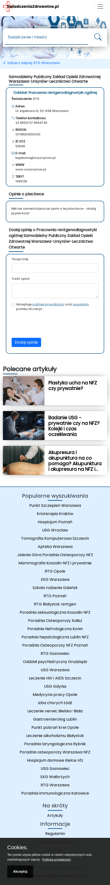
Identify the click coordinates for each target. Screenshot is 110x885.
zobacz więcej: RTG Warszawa (31, 62)
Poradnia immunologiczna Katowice (55, 793)
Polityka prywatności (56, 859)
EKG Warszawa (55, 579)
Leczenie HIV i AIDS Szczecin (55, 678)
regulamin (81, 304)
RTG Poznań (55, 596)
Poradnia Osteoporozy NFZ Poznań (55, 645)
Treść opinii (20, 279)
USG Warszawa (55, 670)
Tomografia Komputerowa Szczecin (55, 538)
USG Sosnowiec (55, 768)
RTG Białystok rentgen (55, 604)
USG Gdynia (55, 686)
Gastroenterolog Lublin (55, 719)
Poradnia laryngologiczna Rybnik (55, 744)
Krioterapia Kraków (55, 513)
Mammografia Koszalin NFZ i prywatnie (55, 563)
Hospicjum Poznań (55, 522)
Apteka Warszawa (55, 546)
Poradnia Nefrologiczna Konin (55, 629)
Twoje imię (20, 259)
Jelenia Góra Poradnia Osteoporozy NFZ (55, 555)
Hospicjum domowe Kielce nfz (55, 760)
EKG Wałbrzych (55, 777)
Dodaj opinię (26, 342)
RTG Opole (55, 571)
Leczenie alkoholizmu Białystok (55, 735)
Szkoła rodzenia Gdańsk (55, 587)
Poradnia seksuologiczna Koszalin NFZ (55, 612)
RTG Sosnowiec (55, 653)
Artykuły (55, 815)
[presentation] (48, 324)
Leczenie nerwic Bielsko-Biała (55, 711)
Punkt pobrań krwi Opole (55, 727)
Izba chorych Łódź (55, 703)
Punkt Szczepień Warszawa (55, 505)
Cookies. (17, 847)
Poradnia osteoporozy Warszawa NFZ (55, 752)
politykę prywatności (48, 304)
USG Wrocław (55, 530)
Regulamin (55, 833)
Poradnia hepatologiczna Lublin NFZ (55, 637)
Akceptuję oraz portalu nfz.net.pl (52, 306)
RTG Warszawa (55, 785)
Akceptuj (20, 871)
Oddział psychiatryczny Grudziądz (55, 661)
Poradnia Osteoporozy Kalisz (55, 620)
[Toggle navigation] (100, 6)
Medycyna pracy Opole (55, 694)
